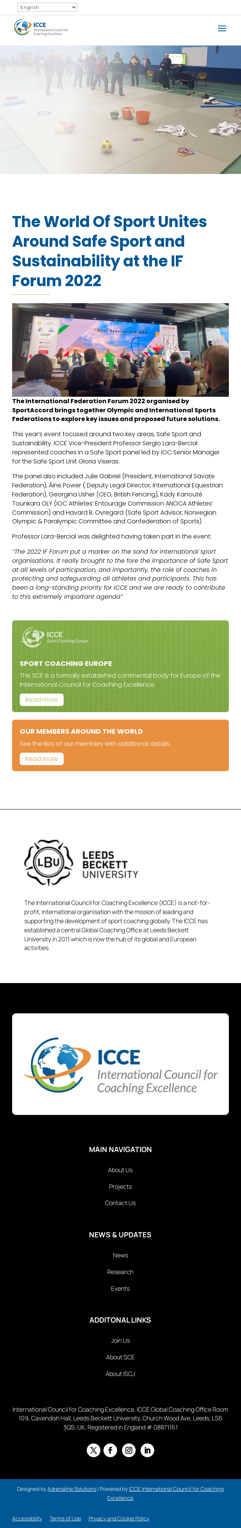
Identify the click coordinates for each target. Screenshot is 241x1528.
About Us (120, 1170)
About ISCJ (120, 1374)
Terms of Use (65, 1518)
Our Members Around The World (81, 731)
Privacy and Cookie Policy (119, 1518)
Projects (120, 1186)
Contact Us (120, 1203)
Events (120, 1288)
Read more (41, 699)
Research (120, 1272)
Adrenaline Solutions (71, 1488)
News (120, 1255)
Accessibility (27, 1518)
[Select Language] (47, 7)
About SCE (120, 1357)
